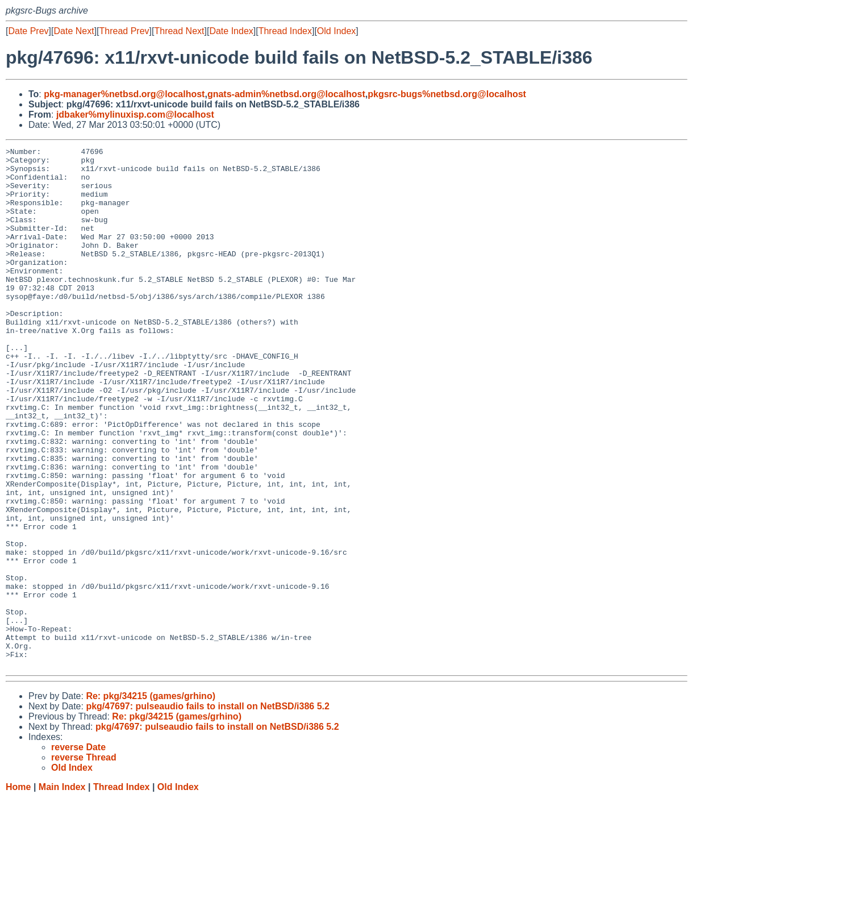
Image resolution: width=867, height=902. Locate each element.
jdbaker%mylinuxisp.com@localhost (135, 114)
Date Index (231, 31)
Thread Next (179, 31)
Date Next (73, 31)
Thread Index (285, 31)
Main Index (62, 891)
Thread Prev (124, 31)
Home (18, 891)
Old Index (336, 31)
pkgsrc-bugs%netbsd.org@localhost (447, 94)
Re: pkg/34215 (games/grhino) (150, 800)
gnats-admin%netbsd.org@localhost (286, 94)
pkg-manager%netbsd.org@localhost (124, 94)
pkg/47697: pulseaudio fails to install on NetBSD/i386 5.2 (208, 810)
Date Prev (28, 31)
